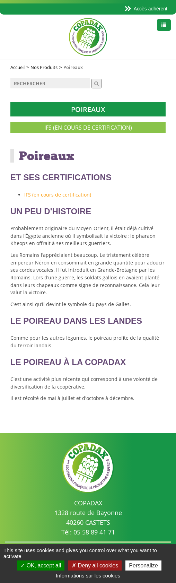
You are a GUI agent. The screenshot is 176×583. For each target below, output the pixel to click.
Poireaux (88, 109)
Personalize (143, 565)
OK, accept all (40, 565)
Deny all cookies (95, 565)
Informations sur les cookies (88, 575)
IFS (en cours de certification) (88, 127)
